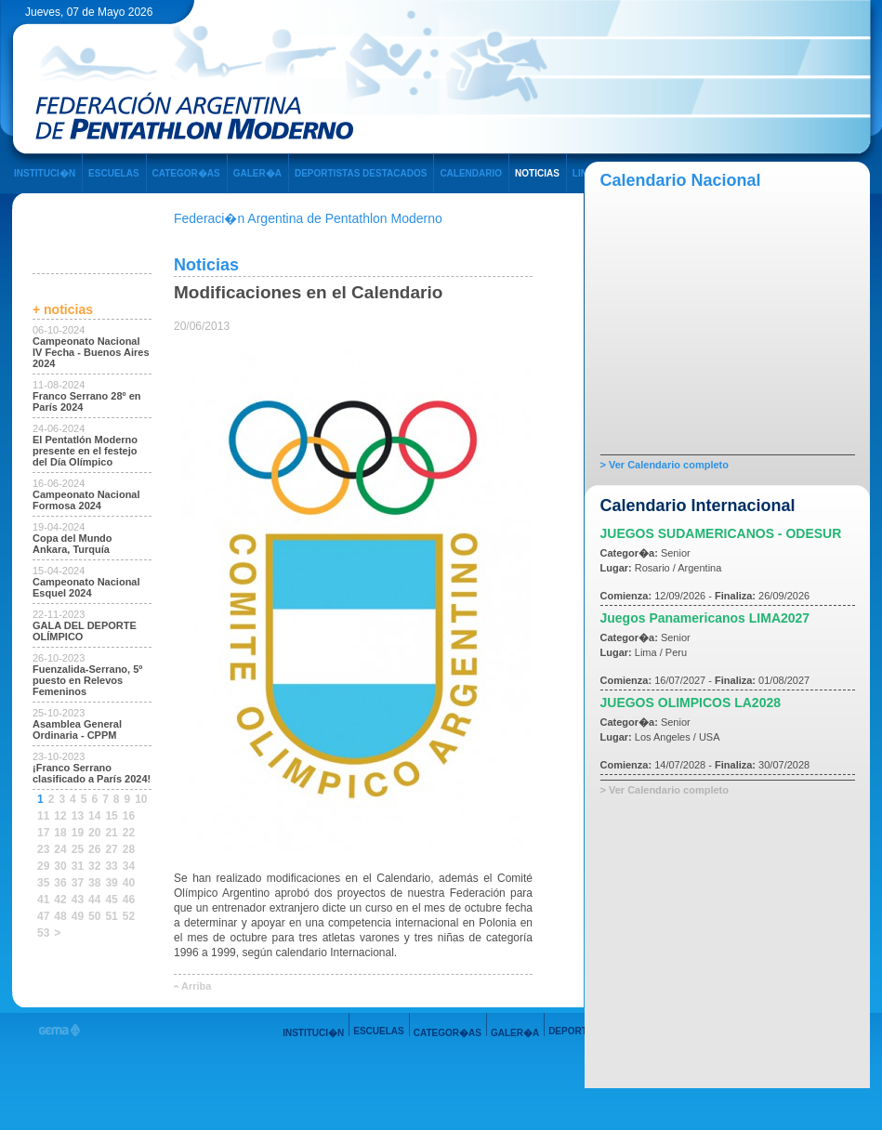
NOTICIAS (537, 173)
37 (78, 882)
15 (111, 815)
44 (94, 899)
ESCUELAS (113, 173)
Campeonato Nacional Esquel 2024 (86, 587)
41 (43, 899)
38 (94, 882)
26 (94, 849)
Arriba (196, 986)
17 (43, 832)
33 (111, 866)
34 (129, 866)
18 (60, 832)
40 (129, 882)
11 (43, 815)
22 (129, 832)
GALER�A (257, 173)
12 (60, 815)
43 (78, 899)
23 (43, 849)
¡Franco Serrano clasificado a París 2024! (92, 773)
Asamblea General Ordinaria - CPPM (77, 729)
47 (43, 916)
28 (129, 849)
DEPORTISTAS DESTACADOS (361, 173)
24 (60, 849)
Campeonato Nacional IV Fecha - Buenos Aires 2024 (91, 352)
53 (43, 932)
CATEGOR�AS (186, 173)
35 (43, 882)
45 (111, 899)
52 (129, 916)
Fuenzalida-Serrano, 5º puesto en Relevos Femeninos (87, 680)
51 (111, 916)
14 (94, 815)
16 (129, 815)
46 (129, 899)
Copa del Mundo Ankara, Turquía (72, 543)
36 (60, 882)
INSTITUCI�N (44, 173)
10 (141, 799)
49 (78, 916)
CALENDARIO (471, 173)
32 (94, 866)
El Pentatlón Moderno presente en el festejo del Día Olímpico (85, 450)
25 (78, 849)
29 (43, 866)
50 (94, 916)
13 (78, 815)
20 (94, 832)
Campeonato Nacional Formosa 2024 (86, 500)
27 (111, 849)
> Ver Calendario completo (664, 464)
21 (111, 832)
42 (60, 899)
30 (60, 866)
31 (78, 866)
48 (60, 916)
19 (78, 832)
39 (111, 882)
